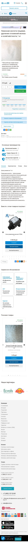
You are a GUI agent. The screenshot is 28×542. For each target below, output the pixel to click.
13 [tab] (12, 259)
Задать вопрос (7, 126)
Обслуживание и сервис (8, 466)
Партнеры (4, 412)
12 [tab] (9, 259)
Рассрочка (4, 434)
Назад (4, 261)
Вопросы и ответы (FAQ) (8, 427)
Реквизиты (4, 421)
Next (24, 232)
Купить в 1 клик (20, 91)
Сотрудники (4, 414)
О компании (4, 405)
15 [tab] (16, 259)
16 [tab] (18, 259)
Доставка (3, 436)
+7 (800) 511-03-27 (6, 474)
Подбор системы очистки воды (10, 464)
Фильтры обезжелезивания (9, 455)
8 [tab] (18, 257)
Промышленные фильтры (8, 453)
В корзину (20, 87)
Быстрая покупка (14, 246)
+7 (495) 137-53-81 (9, 493)
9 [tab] (20, 257)
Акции (3, 429)
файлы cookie (14, 536)
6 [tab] (14, 257)
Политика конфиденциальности (11, 532)
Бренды (3, 431)
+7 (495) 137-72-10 (6, 484)
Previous (3, 232)
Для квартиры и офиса (7, 451)
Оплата (3, 438)
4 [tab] (9, 257)
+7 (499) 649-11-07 (6, 479)
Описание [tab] (3, 166)
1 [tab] (3, 257)
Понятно (18, 539)
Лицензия (4, 410)
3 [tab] (7, 257)
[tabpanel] (14, 232)
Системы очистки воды (7, 447)
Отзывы (3, 416)
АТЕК (25, 75)
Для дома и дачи (5, 449)
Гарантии (3, 425)
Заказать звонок (14, 8)
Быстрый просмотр (14, 250)
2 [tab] (5, 257)
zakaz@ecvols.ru (7, 503)
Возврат (3, 440)
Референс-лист (5, 423)
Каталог (14, 13)
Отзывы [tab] (20, 166)
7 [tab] (16, 257)
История (3, 408)
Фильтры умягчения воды (8, 458)
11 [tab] (25, 257)
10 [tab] (23, 257)
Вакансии (3, 418)
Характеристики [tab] (12, 166)
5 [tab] (12, 257)
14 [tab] (14, 259)
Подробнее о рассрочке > (19, 109)
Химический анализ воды (8, 469)
